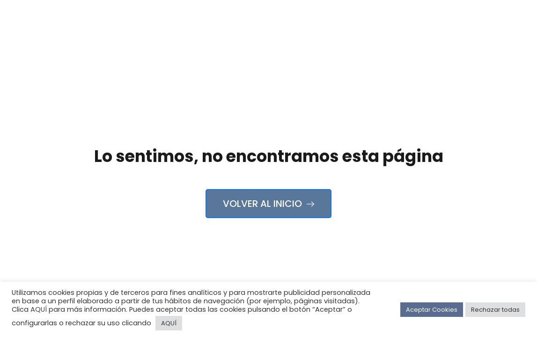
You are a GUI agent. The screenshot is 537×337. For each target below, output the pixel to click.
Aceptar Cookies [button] (431, 309)
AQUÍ (38, 309)
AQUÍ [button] (169, 323)
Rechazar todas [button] (495, 309)
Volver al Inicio (268, 203)
